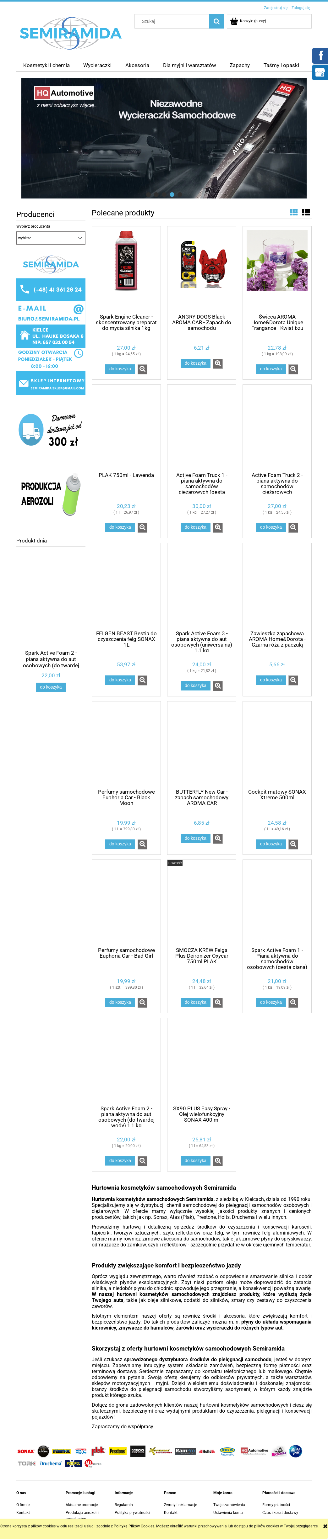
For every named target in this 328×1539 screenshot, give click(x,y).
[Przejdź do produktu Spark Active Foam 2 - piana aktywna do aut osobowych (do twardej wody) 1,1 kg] (51, 612)
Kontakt (23, 1512)
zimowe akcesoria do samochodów (181, 1239)
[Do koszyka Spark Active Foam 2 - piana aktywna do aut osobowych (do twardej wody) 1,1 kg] (51, 687)
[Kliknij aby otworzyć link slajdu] (164, 138)
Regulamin (124, 1505)
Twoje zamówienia (229, 1505)
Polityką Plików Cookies (134, 1526)
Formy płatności (276, 1505)
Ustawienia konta (228, 1512)
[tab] (148, 194)
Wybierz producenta (33, 226)
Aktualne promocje (82, 1505)
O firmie (23, 1505)
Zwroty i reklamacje (180, 1505)
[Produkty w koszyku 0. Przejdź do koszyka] (248, 21)
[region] (164, 138)
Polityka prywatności (132, 1512)
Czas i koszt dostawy (280, 1512)
